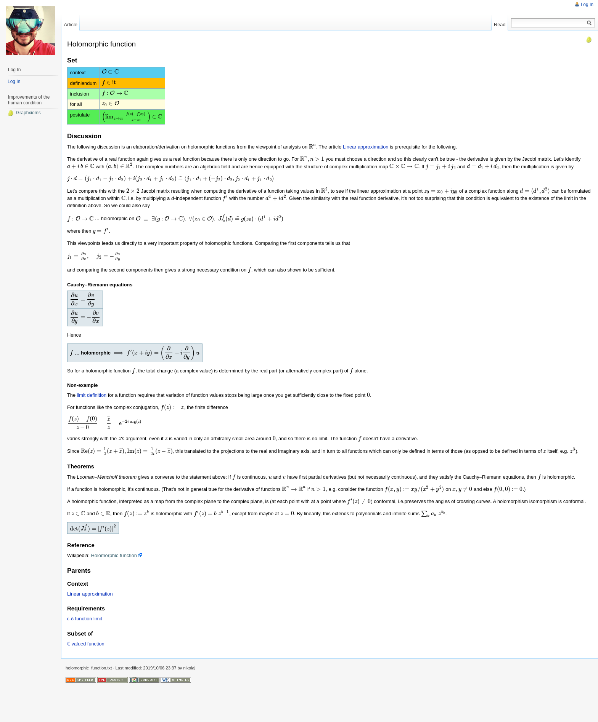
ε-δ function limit (84, 655)
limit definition (92, 418)
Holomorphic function (114, 591)
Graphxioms (24, 112)
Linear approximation (364, 157)
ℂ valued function (85, 680)
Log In (587, 4)
